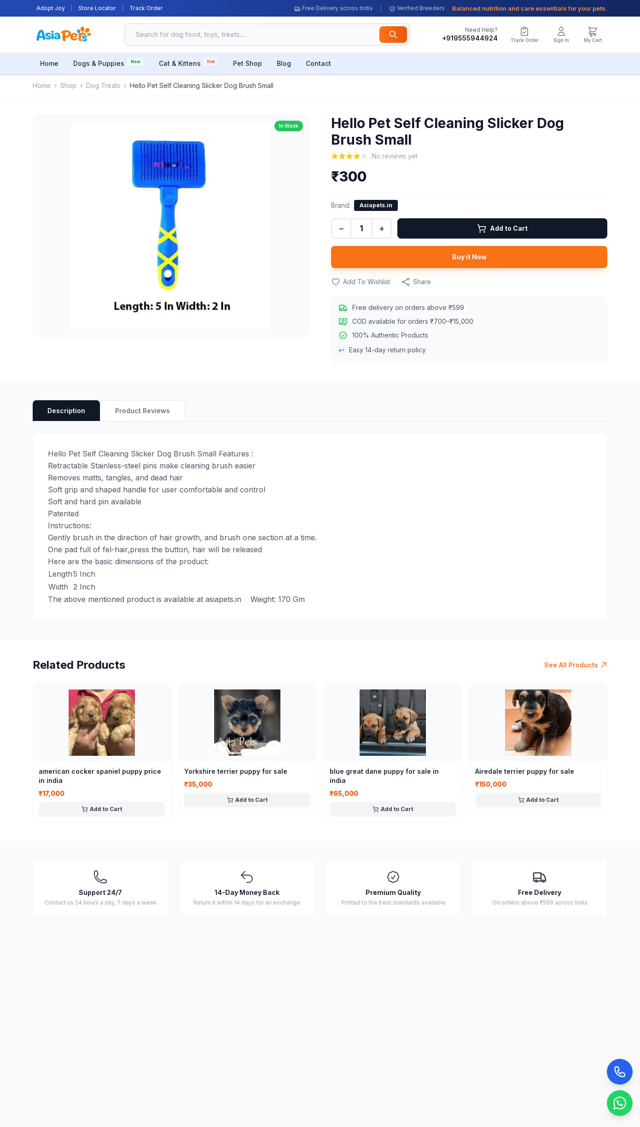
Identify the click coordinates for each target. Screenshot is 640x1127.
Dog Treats (103, 85)
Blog (284, 63)
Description (66, 411)
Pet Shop (247, 63)
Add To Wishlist (360, 281)
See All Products (575, 665)
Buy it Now (469, 257)
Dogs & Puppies (108, 62)
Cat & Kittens (188, 62)
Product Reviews (142, 411)
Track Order (146, 8)
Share (416, 281)
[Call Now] (620, 1072)
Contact (318, 63)
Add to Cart (502, 228)
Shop (68, 85)
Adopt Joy (50, 8)
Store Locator (97, 8)
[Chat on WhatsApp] (620, 1103)
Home (49, 63)
